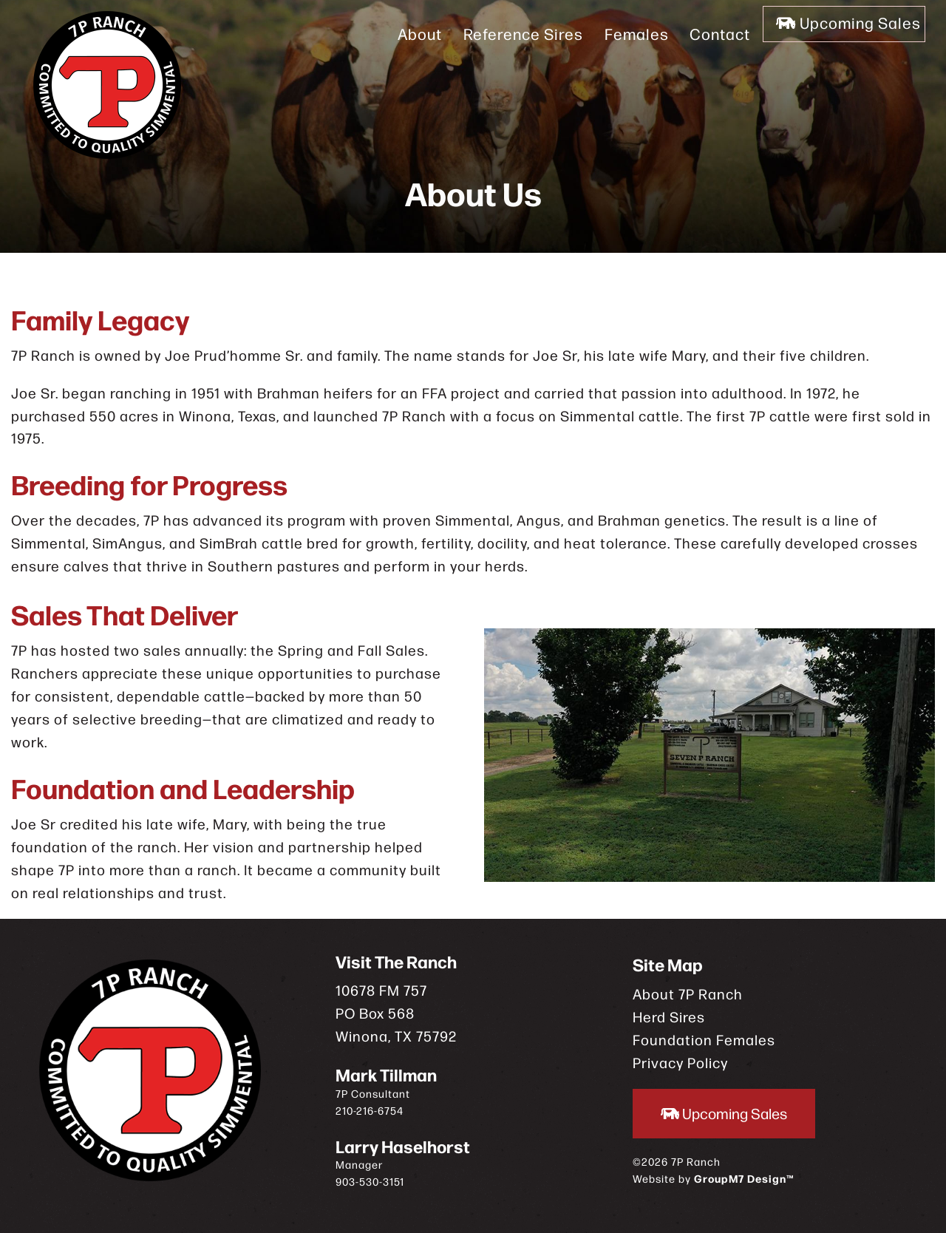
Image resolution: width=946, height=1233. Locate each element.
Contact (698, 34)
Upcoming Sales (841, 34)
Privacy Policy (680, 1062)
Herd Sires (669, 1016)
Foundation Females (704, 1039)
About (397, 34)
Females (614, 34)
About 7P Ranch (688, 993)
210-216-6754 (370, 1110)
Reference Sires (501, 34)
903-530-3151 (370, 1181)
